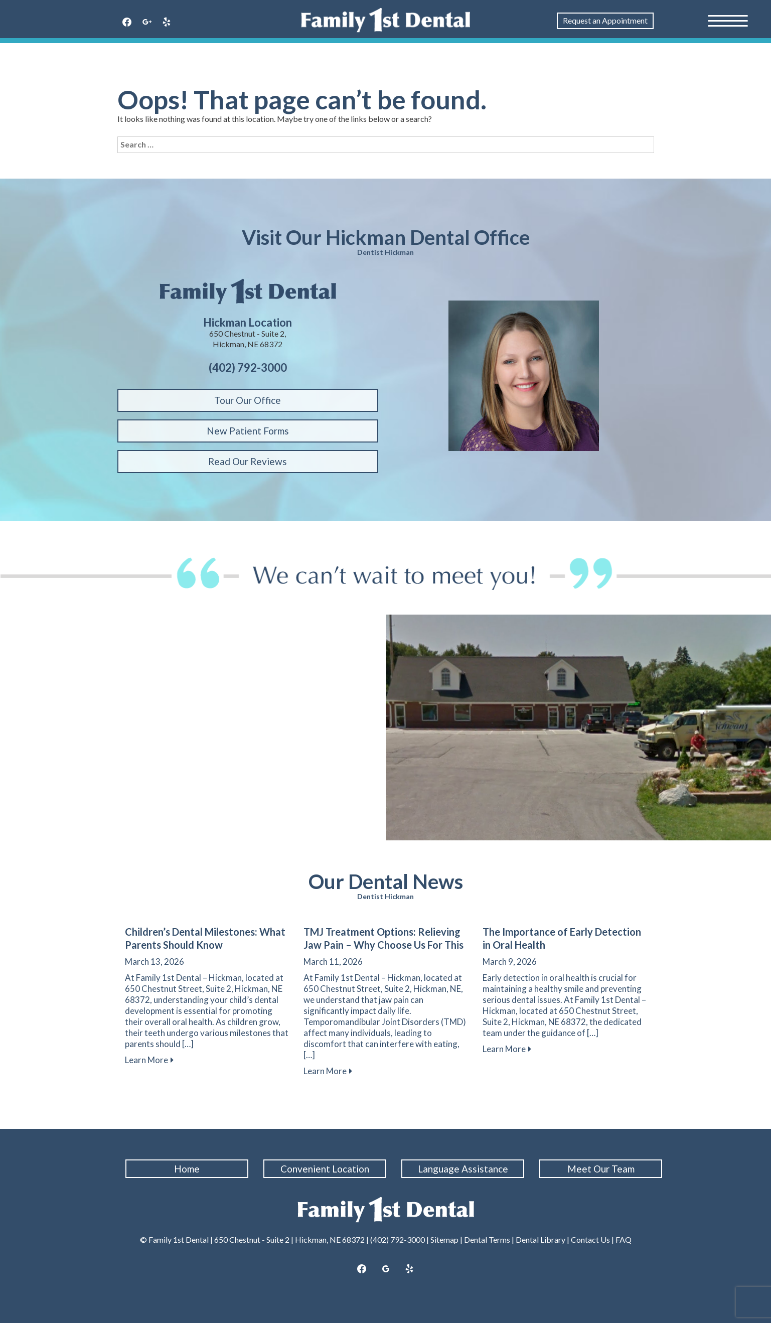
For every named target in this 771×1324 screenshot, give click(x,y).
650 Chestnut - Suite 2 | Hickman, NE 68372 (289, 1240)
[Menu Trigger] (728, 20)
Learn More (149, 1060)
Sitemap (444, 1240)
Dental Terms (487, 1240)
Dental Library (540, 1240)
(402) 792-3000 (397, 1240)
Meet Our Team (602, 1168)
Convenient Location (326, 1168)
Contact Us (590, 1240)
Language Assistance (464, 1168)
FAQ (623, 1240)
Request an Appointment (605, 20)
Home (189, 1168)
